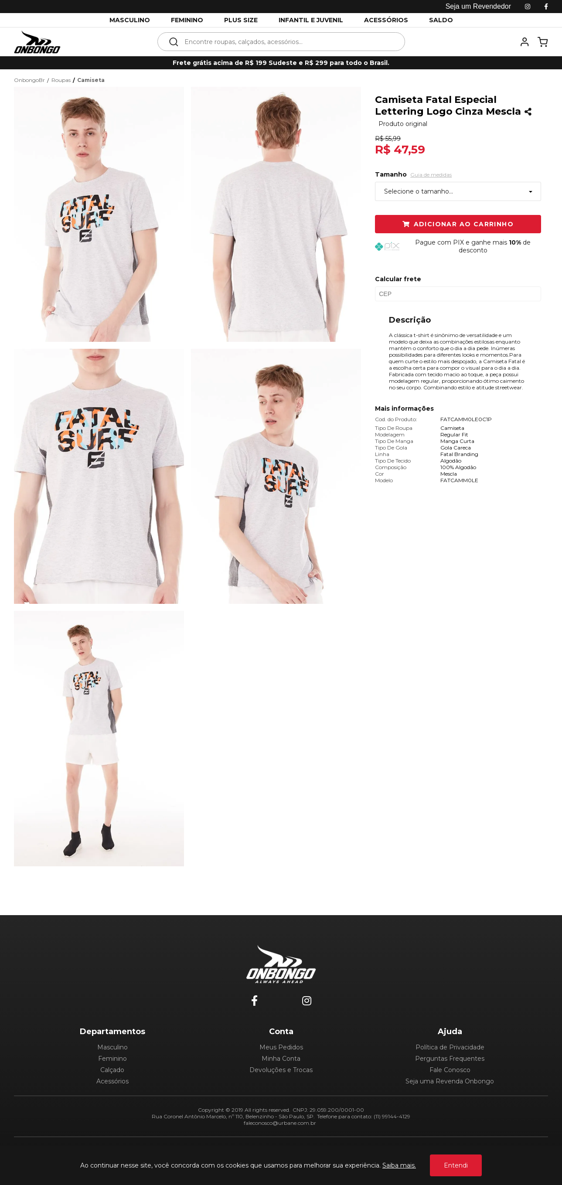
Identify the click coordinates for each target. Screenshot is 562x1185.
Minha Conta (281, 1058)
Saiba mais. (399, 1165)
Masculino (112, 1047)
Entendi (456, 1165)
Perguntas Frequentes (449, 1058)
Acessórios (112, 1081)
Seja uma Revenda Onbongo (449, 1081)
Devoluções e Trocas (281, 1070)
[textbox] (287, 41)
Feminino (112, 1058)
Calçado (112, 1070)
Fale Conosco (449, 1070)
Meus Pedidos (281, 1047)
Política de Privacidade (450, 1047)
